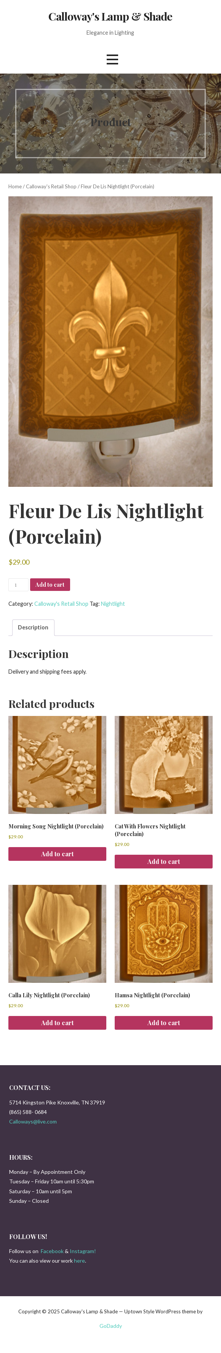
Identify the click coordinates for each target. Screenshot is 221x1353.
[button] (112, 59)
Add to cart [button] (57, 854)
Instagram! (83, 1251)
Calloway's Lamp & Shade (110, 16)
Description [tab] (33, 627)
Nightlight (113, 603)
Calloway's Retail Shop (51, 186)
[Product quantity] (18, 584)
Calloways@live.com (33, 1121)
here (79, 1260)
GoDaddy (110, 1326)
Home (15, 186)
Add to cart (49, 584)
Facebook (52, 1251)
